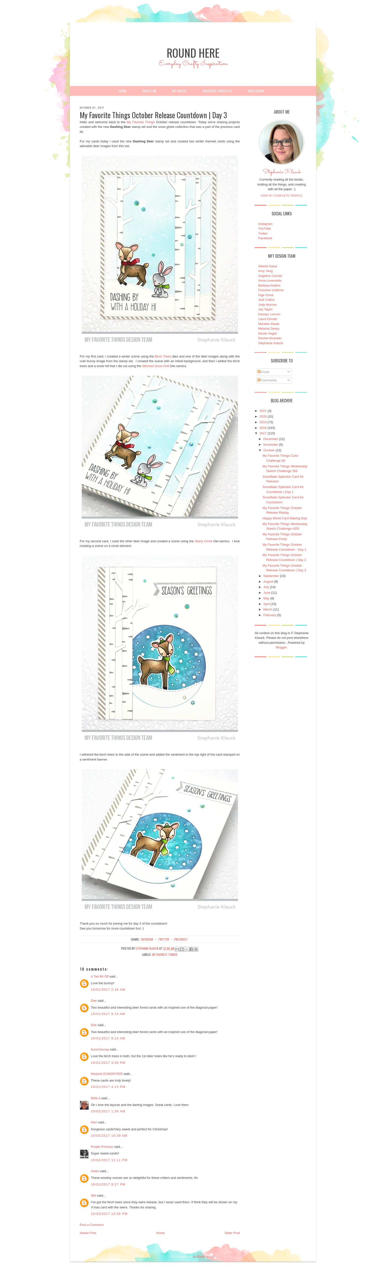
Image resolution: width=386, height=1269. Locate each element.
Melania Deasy (268, 328)
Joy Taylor (265, 309)
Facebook (265, 238)
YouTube (264, 228)
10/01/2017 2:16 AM (108, 989)
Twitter (263, 233)
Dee (94, 1000)
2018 (263, 428)
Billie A (95, 1098)
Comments (267, 380)
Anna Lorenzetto (270, 280)
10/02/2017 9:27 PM (108, 1184)
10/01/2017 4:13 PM (108, 1087)
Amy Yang (265, 271)
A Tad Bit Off (100, 976)
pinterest (181, 939)
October (269, 450)
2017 (263, 433)
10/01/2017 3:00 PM (108, 1063)
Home (123, 90)
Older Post (232, 1233)
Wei (93, 1195)
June (266, 592)
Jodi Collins (266, 300)
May (266, 598)
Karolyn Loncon (269, 314)
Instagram (265, 224)
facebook (147, 939)
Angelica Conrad (270, 276)
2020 (263, 416)
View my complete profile (282, 195)
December (270, 439)
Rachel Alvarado (270, 338)
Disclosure (256, 90)
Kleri (94, 1122)
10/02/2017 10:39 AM (109, 1135)
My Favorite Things (141, 122)
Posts (263, 372)
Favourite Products (217, 90)
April (266, 604)
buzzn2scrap (100, 1049)
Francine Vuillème (271, 290)
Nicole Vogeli (267, 333)
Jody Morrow (267, 304)
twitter (163, 939)
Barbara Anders (269, 285)
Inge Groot (265, 295)
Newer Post (88, 1233)
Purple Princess (102, 1147)
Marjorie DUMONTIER (107, 1074)
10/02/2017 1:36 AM (108, 1111)
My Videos (179, 90)
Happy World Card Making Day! (284, 518)
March (267, 609)
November (270, 444)
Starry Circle (203, 541)
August (268, 581)
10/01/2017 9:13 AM (108, 1014)
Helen (95, 1171)
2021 (263, 411)
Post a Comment (92, 1225)
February (269, 615)
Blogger (281, 647)
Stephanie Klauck (282, 173)
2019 (263, 422)
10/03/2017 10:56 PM (109, 1214)
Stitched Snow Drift (155, 366)
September (271, 576)
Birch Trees (163, 356)
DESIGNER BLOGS (204, 1256)
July (266, 587)
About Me (149, 90)
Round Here (193, 52)
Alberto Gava (267, 266)
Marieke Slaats (268, 324)
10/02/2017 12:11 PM (109, 1160)
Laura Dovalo (267, 319)
